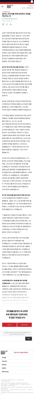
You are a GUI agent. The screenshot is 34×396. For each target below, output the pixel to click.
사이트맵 (17, 357)
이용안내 (17, 368)
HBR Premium (17, 371)
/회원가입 (29, 8)
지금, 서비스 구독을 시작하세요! (21, 352)
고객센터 (30, 6)
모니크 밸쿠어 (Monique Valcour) (9, 19)
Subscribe (17, 361)
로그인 (23, 8)
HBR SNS (17, 364)
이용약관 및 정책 (20, 380)
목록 (28, 338)
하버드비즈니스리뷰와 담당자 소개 (8, 380)
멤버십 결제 (24, 325)
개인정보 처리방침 (5, 381)
